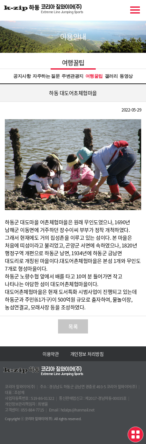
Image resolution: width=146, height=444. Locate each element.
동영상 (126, 76)
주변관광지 (72, 76)
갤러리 (111, 76)
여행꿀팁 (94, 76)
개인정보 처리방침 (87, 354)
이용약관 (51, 354)
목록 (73, 326)
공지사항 (22, 76)
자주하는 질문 (46, 76)
